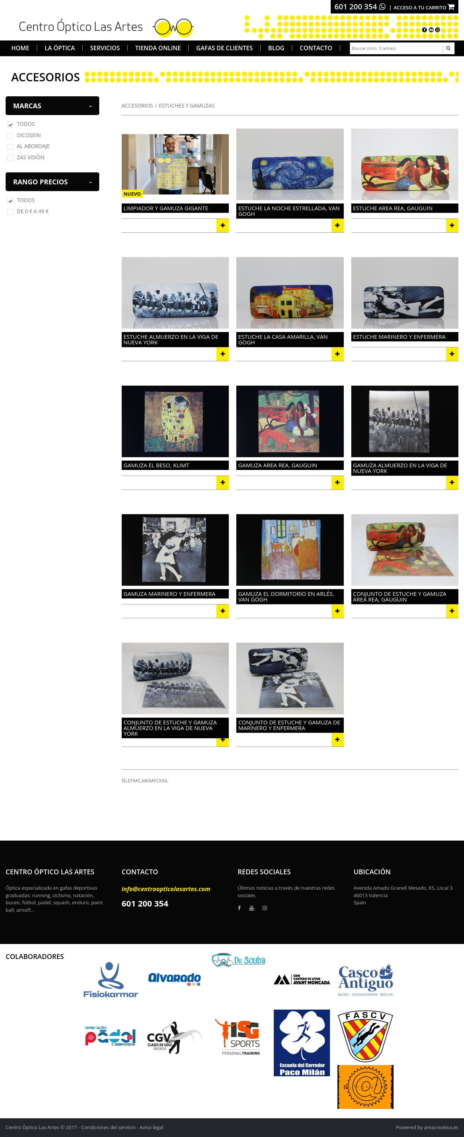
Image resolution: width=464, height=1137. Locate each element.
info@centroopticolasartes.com (166, 889)
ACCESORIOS (137, 105)
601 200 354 (359, 6)
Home (20, 48)
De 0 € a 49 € (33, 211)
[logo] (104, 27)
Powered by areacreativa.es (427, 1127)
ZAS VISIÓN (30, 157)
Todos (25, 123)
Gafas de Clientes (224, 48)
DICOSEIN (29, 135)
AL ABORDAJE (33, 146)
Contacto (316, 48)
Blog (276, 48)
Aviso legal (152, 1127)
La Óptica (60, 48)
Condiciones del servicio (108, 1127)
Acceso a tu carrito (424, 7)
